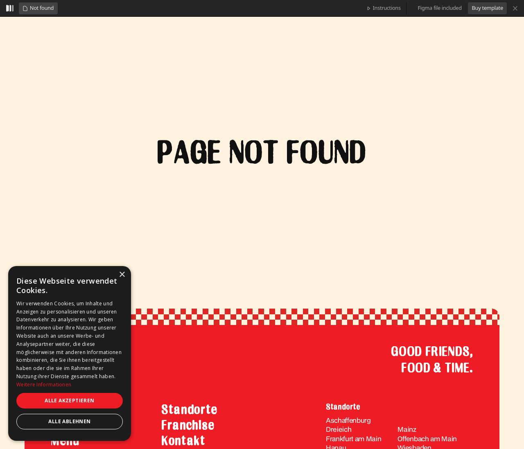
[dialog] (69, 353)
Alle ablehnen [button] (69, 421)
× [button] (122, 275)
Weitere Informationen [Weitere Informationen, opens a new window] (43, 384)
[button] (38, 8)
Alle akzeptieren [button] (69, 400)
